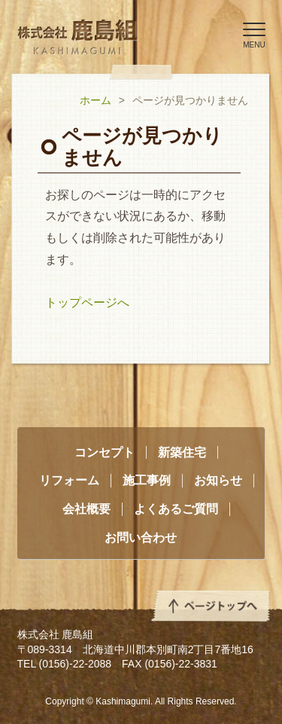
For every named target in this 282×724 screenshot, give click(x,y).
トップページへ (87, 302)
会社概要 (86, 509)
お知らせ (218, 480)
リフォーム (69, 480)
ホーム (95, 100)
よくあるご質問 (176, 509)
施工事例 (147, 480)
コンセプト (104, 452)
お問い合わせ (141, 537)
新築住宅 (182, 452)
